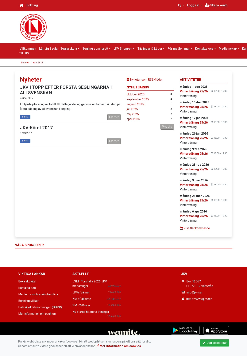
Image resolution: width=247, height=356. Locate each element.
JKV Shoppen (123, 48)
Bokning (32, 5)
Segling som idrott (95, 48)
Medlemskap (228, 48)
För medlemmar (179, 48)
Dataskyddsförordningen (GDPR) (40, 307)
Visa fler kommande (195, 228)
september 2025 (138, 99)
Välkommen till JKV (28, 51)
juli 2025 (132, 109)
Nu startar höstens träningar (90, 312)
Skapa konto (216, 5)
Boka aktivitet (27, 281)
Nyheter (25, 62)
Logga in (193, 5)
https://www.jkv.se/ (199, 299)
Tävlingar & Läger (149, 48)
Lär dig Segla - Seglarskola (58, 48)
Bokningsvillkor (28, 301)
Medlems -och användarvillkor (38, 294)
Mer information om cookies (37, 314)
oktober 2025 (136, 94)
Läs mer (114, 117)
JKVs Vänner (81, 292)
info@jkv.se (194, 292)
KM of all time (81, 299)
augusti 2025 (135, 104)
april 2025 (133, 119)
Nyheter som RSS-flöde (144, 79)
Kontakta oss (204, 48)
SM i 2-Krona (81, 305)
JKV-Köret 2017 (36, 127)
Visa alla (167, 126)
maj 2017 (38, 62)
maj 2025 (133, 114)
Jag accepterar (214, 343)
